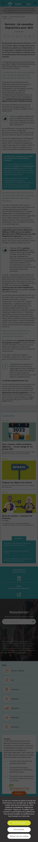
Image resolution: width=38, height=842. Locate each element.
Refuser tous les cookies (19, 836)
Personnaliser (19, 829)
